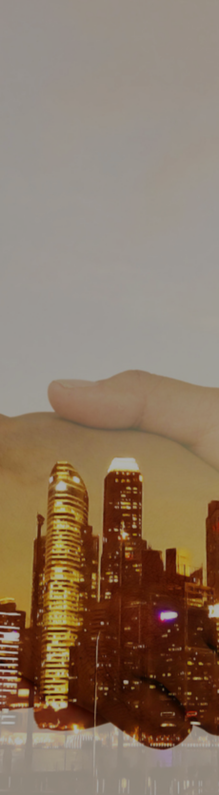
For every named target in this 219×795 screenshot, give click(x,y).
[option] (109, 397)
